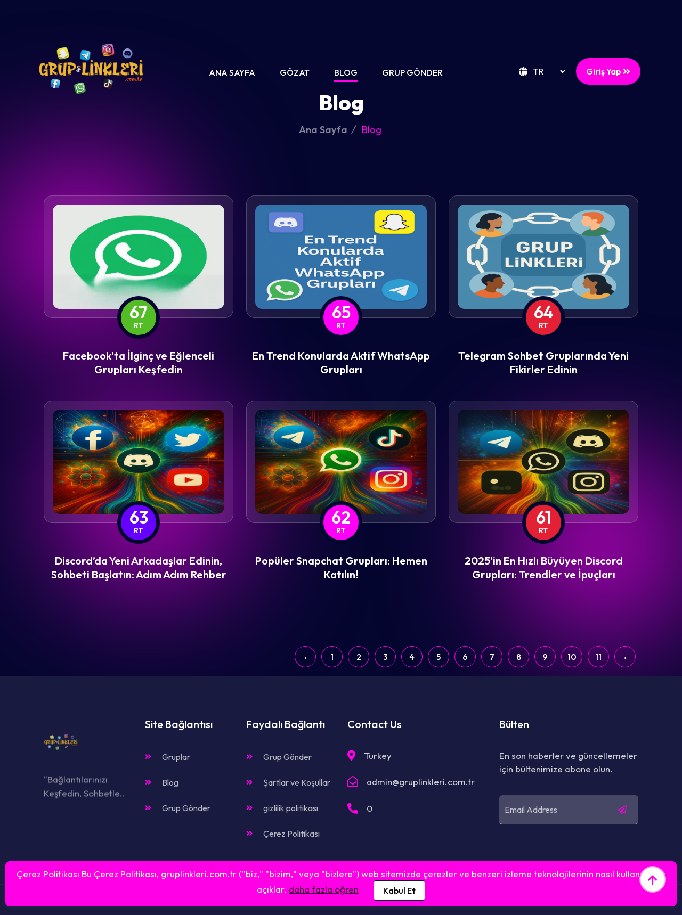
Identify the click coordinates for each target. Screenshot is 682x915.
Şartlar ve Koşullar (288, 782)
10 (572, 656)
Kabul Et (399, 890)
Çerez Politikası (283, 833)
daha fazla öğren (324, 889)
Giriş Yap (608, 71)
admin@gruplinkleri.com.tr (421, 781)
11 (598, 656)
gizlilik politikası (282, 808)
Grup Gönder (412, 72)
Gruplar (167, 756)
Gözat (295, 72)
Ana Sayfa (232, 72)
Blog (346, 72)
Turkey (378, 755)
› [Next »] (625, 656)
